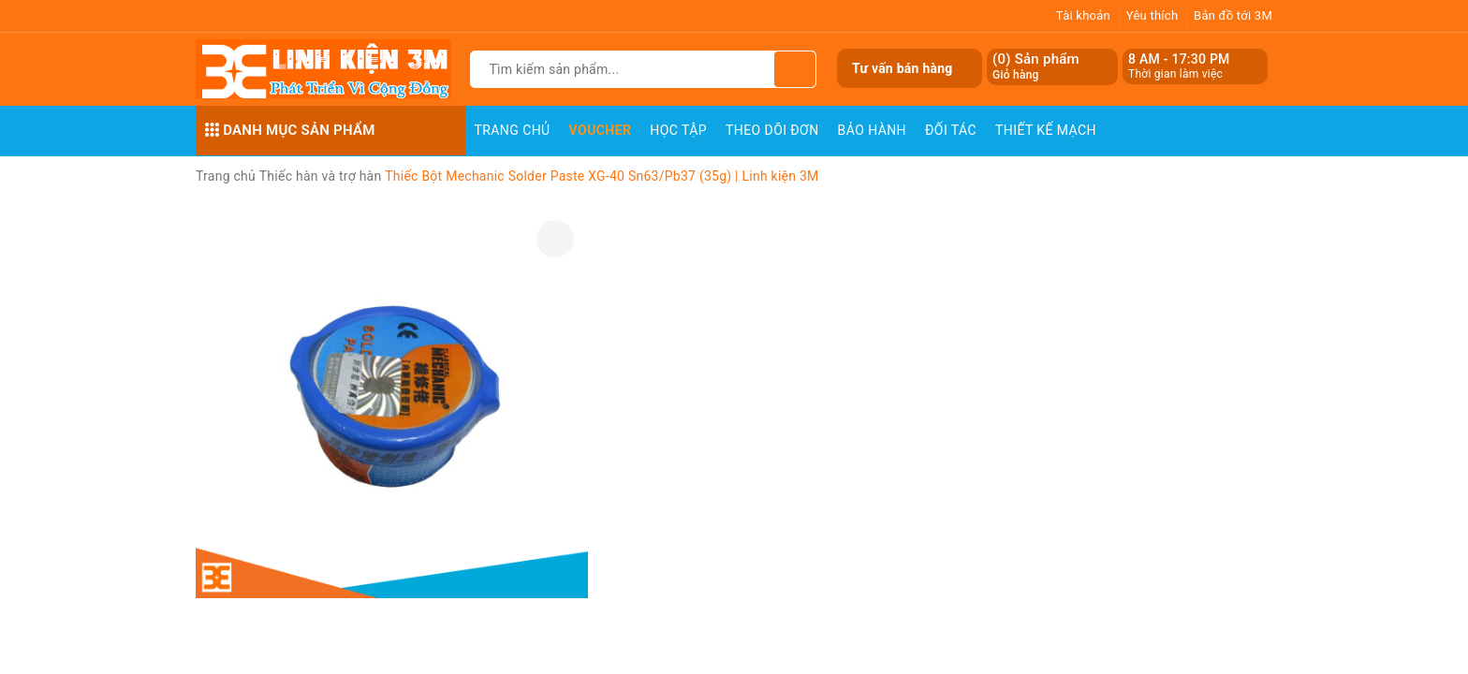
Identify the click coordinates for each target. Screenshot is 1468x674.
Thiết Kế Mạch (1045, 130)
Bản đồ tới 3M (1233, 15)
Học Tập (678, 130)
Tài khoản (1083, 15)
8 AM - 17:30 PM (1179, 58)
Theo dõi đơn (772, 130)
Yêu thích (1152, 15)
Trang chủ (512, 130)
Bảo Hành (872, 130)
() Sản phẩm (1035, 67)
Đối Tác (950, 130)
